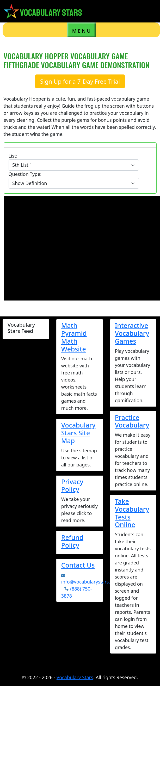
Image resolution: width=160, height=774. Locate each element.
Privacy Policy (72, 485)
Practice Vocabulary (132, 421)
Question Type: (25, 174)
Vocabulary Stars (75, 677)
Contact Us (78, 565)
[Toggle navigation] (148, 11)
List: (13, 156)
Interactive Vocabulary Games (132, 333)
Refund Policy (72, 541)
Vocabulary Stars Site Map (78, 432)
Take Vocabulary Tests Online (132, 513)
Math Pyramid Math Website (74, 337)
